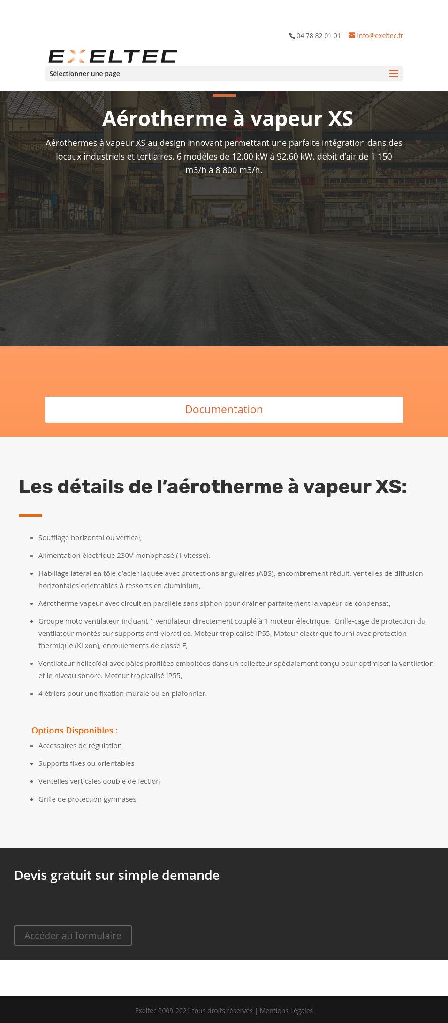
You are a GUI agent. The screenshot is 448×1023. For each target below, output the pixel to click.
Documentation (224, 409)
